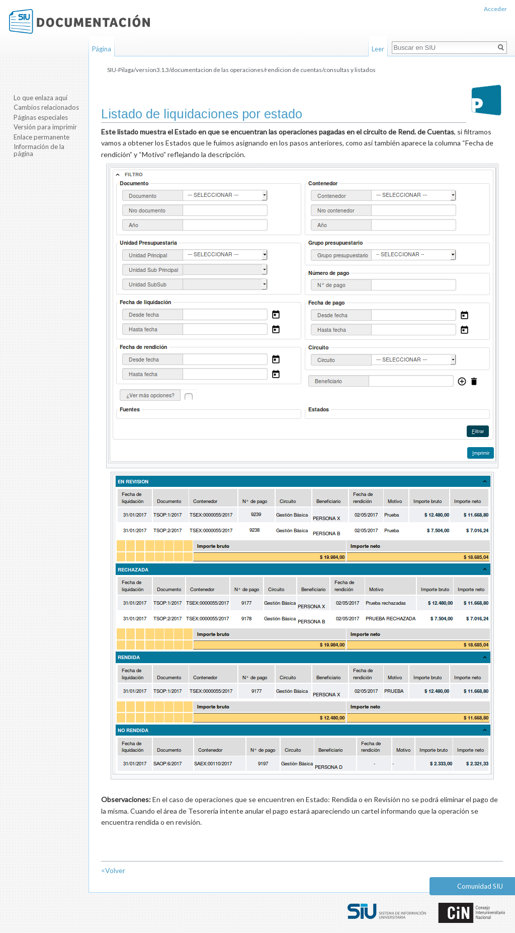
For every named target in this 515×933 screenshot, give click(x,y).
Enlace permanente (41, 137)
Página (101, 49)
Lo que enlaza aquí (40, 98)
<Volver (113, 870)
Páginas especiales (41, 117)
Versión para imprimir (45, 127)
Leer (378, 49)
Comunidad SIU (480, 886)
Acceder (495, 9)
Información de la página (39, 150)
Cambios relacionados (46, 107)
